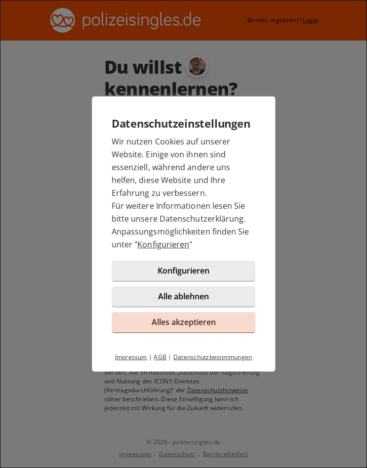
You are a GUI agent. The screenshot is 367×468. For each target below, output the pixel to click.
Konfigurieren (163, 244)
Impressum (131, 357)
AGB (160, 357)
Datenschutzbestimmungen (212, 357)
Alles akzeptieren (184, 322)
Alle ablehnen (183, 296)
